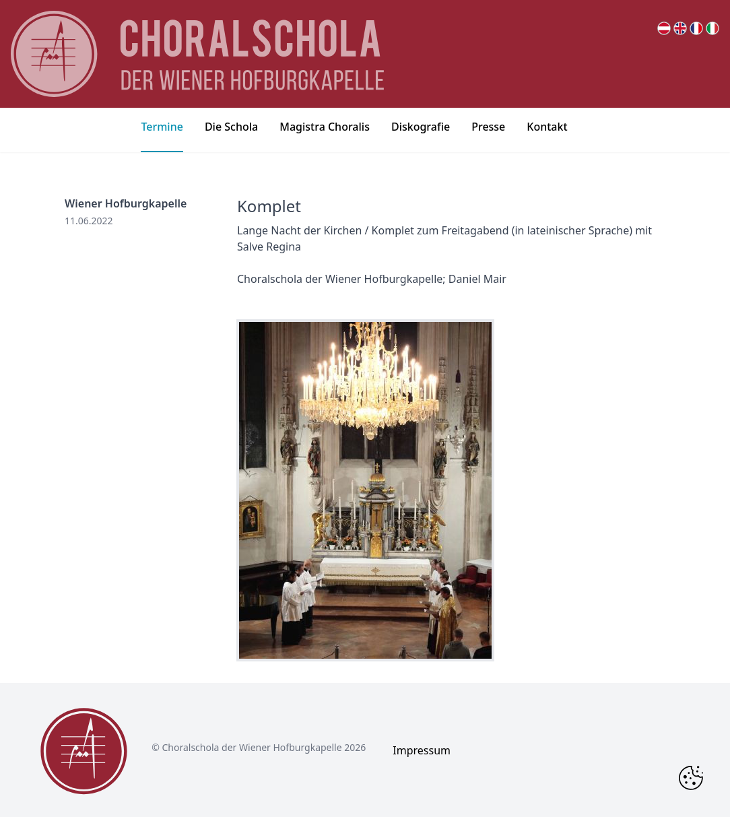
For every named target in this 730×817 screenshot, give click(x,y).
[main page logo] (197, 54)
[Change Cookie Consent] (691, 778)
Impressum (422, 750)
